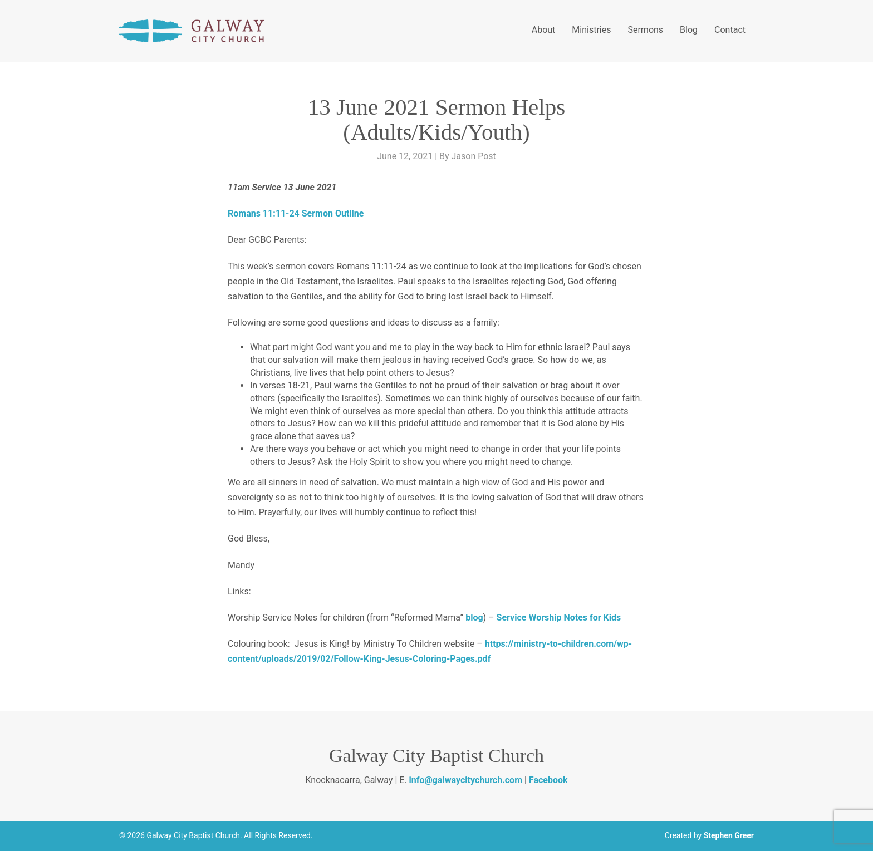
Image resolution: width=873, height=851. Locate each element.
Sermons (645, 29)
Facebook (548, 780)
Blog (689, 29)
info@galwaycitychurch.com (465, 780)
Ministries (591, 29)
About (544, 29)
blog (474, 617)
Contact (730, 29)
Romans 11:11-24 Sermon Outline (296, 213)
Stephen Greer (729, 835)
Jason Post (474, 156)
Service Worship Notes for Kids (559, 617)
